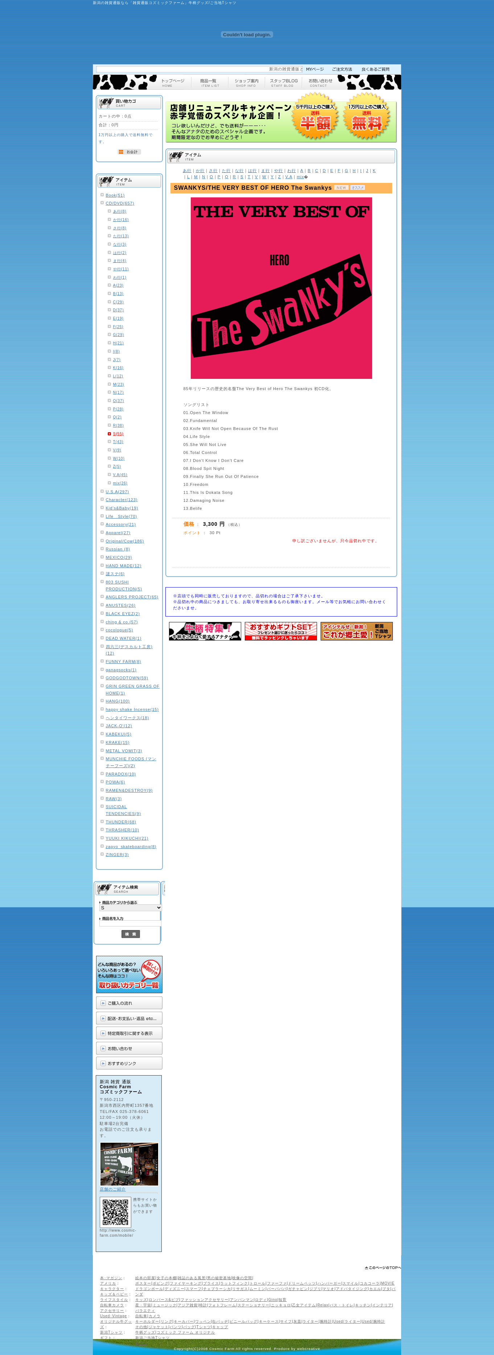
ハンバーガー (329, 1283)
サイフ (286, 1321)
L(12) (118, 376)
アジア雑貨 (188, 1305)
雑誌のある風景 (192, 1278)
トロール (257, 1283)
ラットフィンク (234, 1283)
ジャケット (159, 1327)
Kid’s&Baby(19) (122, 508)
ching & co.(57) (122, 622)
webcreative (308, 1349)
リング (167, 1321)
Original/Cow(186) (125, 541)
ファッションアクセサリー (205, 1300)
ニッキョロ (281, 1305)
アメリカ (108, 1283)
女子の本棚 (167, 1278)
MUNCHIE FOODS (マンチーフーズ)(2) (131, 762)
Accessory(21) (121, 524)
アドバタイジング (352, 1289)
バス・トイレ (342, 1305)
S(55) (118, 434)
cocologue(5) (119, 630)
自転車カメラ (112, 1305)
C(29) (118, 302)
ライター (310, 1321)
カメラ (155, 1316)
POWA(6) (115, 782)
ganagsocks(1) (121, 670)
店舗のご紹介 (113, 1189)
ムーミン (257, 1289)
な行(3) (120, 244)
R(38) (118, 425)
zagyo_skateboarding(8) (131, 846)
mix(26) (120, 483)
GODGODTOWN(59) (127, 678)
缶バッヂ (220, 1321)
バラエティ (145, 1311)
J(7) (117, 360)
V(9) (117, 450)
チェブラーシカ (217, 1289)
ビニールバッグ (244, 1321)
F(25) (118, 327)
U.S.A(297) (117, 492)
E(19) (118, 318)
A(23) (118, 285)
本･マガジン (111, 1278)
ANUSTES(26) (121, 605)
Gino (272, 1300)
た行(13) (121, 236)
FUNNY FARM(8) (123, 661)
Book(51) (115, 195)
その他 (141, 1327)
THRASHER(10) (122, 830)
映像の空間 (242, 1278)
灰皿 (297, 1321)
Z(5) (117, 466)
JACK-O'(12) (119, 726)
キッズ (141, 1300)
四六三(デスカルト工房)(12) (129, 650)
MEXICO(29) (119, 557)
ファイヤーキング (186, 1283)
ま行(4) (120, 261)
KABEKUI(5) (119, 734)
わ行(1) (120, 277)
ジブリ (315, 1289)
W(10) (119, 458)
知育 (283, 1300)
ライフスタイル (114, 1300)
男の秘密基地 (219, 1278)
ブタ (386, 1289)
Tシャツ (203, 1327)
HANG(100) (118, 701)
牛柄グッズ (145, 1332)
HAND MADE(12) (124, 566)
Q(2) (117, 417)
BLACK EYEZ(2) (123, 613)
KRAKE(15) (118, 742)
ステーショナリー (253, 1305)
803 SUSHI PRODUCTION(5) (124, 585)
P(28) (118, 409)
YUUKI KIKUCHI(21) (127, 838)
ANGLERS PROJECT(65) (132, 597)
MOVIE (388, 1283)
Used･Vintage (113, 1316)
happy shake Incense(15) (132, 709)
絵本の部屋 (145, 1278)
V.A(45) (120, 475)
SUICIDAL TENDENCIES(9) (123, 810)
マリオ (328, 1289)
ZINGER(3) (117, 854)
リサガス (240, 1289)
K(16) (118, 368)
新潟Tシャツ (111, 1332)
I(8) (116, 351)
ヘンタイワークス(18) (127, 718)
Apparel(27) (118, 533)
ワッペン (203, 1321)
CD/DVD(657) (120, 203)
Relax (323, 1305)
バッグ (189, 1327)
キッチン (363, 1305)
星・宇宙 (143, 1305)
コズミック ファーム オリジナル (186, 1332)
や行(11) (121, 269)
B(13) (118, 294)
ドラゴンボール (149, 1289)
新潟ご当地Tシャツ (152, 1338)
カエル (375, 1289)
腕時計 (326, 1321)
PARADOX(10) (121, 774)
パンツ (176, 1327)
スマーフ (194, 1289)
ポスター (143, 1283)
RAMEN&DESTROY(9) (129, 790)
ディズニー (175, 1289)
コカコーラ (370, 1283)
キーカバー (184, 1321)
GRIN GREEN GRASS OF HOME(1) (133, 689)
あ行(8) (120, 211)
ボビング (161, 1283)
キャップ (220, 1327)
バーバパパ (277, 1289)
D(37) (118, 310)
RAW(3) (114, 799)
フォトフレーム (222, 1305)
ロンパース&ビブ (164, 1300)
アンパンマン (242, 1300)
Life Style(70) (121, 516)
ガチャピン (298, 1289)
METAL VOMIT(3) (124, 751)
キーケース (269, 1321)
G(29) (118, 335)
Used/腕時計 (373, 1321)
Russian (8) (118, 549)
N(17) (118, 392)
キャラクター (112, 1289)
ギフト (106, 1338)
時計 (203, 1305)
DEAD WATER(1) (124, 638)
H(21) (118, 343)
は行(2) (120, 253)
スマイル (350, 1283)
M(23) (118, 384)
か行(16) (121, 220)
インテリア (382, 1305)
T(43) (118, 442)
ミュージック (165, 1305)
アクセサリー (112, 1311)
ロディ (261, 1300)
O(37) (118, 401)
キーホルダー (147, 1321)
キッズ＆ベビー (114, 1294)
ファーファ (277, 1283)
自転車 (141, 1316)
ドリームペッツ (302, 1283)
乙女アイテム (304, 1305)
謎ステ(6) (115, 574)
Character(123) (122, 500)
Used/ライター (347, 1321)
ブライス (211, 1283)
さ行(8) (120, 228)
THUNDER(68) (121, 822)
